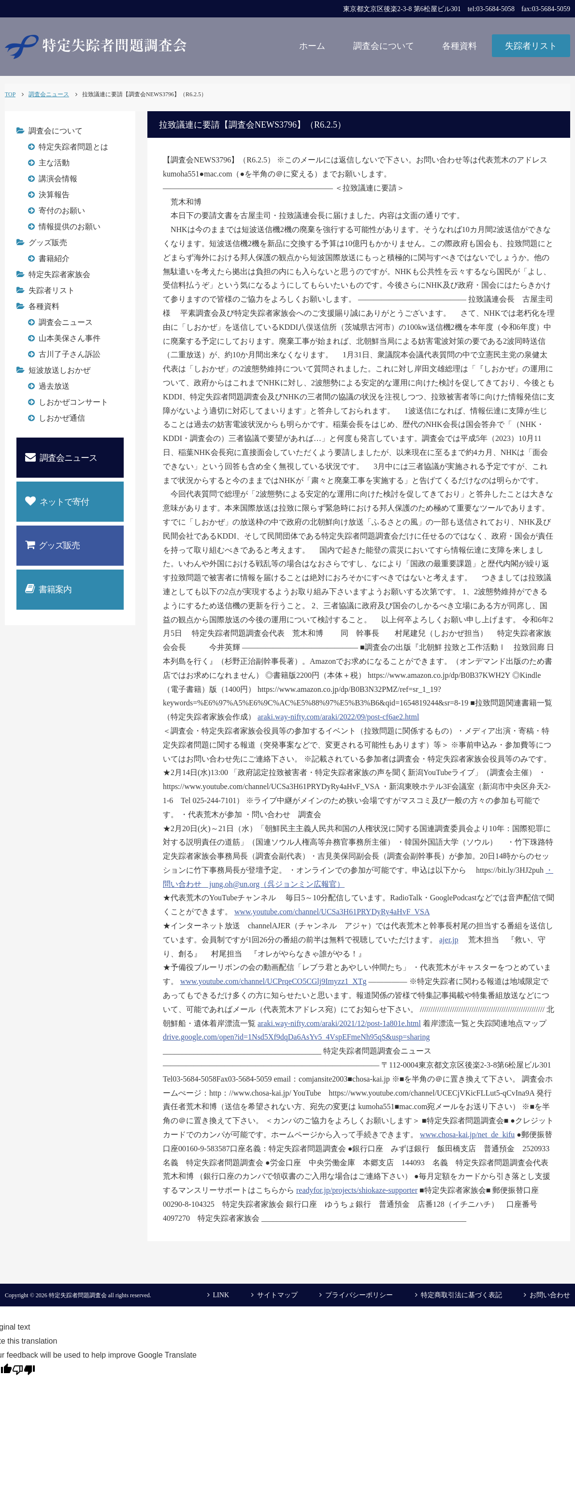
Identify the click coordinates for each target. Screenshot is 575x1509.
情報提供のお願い (70, 226)
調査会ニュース (66, 322)
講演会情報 (58, 179)
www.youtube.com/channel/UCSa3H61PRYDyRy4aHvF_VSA (332, 912)
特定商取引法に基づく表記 (461, 1295)
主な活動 (54, 163)
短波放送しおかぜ (59, 370)
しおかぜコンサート (73, 402)
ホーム (312, 46)
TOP (10, 94)
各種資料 (459, 46)
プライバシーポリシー (359, 1295)
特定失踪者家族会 (59, 274)
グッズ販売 (48, 242)
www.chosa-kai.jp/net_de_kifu (467, 1134)
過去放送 (54, 386)
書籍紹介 (54, 258)
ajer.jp (449, 940)
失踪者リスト (531, 46)
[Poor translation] (23, 1369)
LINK (221, 1295)
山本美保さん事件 (70, 338)
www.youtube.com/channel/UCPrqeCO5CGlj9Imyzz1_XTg (273, 981)
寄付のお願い (62, 210)
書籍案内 (48, 588)
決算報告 (54, 194)
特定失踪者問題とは (73, 147)
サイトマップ (277, 1295)
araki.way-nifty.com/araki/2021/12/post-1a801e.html (339, 1023)
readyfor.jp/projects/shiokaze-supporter (356, 1190)
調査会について (383, 46)
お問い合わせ (550, 1295)
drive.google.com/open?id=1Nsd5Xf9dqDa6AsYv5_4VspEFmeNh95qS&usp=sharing (296, 1037)
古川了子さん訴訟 (70, 354)
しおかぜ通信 (62, 418)
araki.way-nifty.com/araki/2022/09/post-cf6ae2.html (338, 717)
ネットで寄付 (57, 501)
